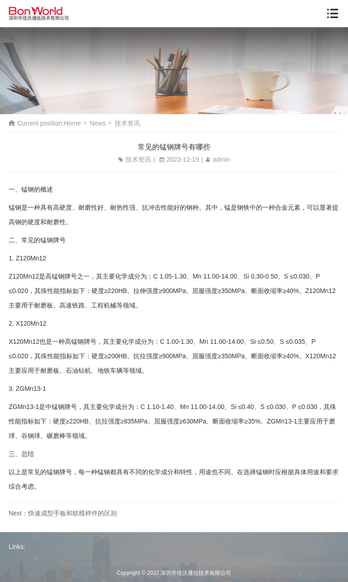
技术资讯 (127, 123)
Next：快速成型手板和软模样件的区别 (63, 513)
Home (72, 123)
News (98, 123)
